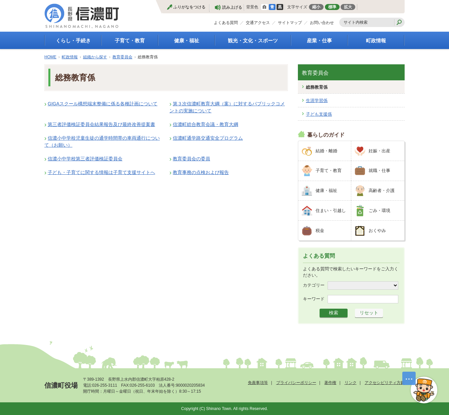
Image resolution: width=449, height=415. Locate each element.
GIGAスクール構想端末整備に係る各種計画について (102, 103)
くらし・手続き (73, 40)
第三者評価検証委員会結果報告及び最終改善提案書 (101, 124)
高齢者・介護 (382, 190)
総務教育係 (317, 87)
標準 (332, 7)
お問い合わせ (322, 22)
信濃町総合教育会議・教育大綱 (205, 124)
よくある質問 (226, 22)
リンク (351, 382)
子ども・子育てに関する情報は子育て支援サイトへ (101, 172)
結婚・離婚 (326, 150)
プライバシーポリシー (296, 382)
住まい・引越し (331, 210)
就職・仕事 (379, 170)
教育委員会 (122, 57)
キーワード (314, 298)
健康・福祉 (186, 40)
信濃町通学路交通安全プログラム (208, 138)
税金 (320, 230)
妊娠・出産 (379, 150)
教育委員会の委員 (191, 158)
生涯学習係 (317, 100)
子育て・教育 (130, 40)
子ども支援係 (319, 114)
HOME (50, 57)
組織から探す (95, 57)
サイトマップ (290, 22)
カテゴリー (314, 285)
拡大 (348, 7)
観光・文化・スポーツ (253, 40)
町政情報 (376, 40)
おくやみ (377, 230)
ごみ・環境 (379, 210)
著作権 (330, 382)
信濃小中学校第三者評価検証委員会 (85, 158)
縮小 (316, 7)
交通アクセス (258, 22)
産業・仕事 (319, 40)
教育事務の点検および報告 (201, 172)
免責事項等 (258, 382)
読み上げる (232, 7)
